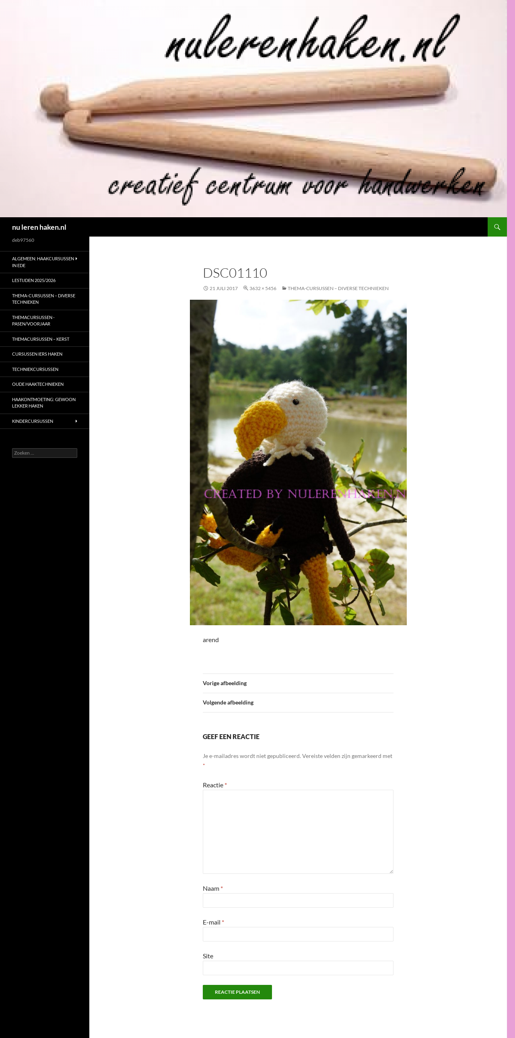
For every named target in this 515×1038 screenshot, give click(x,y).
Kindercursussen (32, 421)
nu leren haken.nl (39, 226)
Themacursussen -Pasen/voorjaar (33, 321)
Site (208, 956)
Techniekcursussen (35, 369)
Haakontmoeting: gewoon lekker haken (44, 403)
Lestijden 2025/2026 (34, 280)
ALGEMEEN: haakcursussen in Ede (43, 262)
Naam (213, 888)
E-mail (213, 922)
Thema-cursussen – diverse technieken (338, 288)
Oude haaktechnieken (38, 384)
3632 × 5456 (262, 288)
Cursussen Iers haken (37, 353)
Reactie (215, 785)
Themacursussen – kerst (40, 339)
